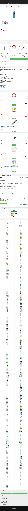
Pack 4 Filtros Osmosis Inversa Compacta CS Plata (7, 113)
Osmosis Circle (3, 85)
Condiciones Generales (4, 502)
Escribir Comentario (3, 203)
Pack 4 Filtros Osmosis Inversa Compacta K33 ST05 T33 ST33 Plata (9, 166)
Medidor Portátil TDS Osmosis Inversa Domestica (7, 126)
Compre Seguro (3, 497)
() (2, 101)
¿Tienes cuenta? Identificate (14, 493)
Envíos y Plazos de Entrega (4, 501)
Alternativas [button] (4, 64)
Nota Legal (2, 505)
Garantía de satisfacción (4, 498)
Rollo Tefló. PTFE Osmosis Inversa (14, 51)
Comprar (14, 118)
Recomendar (3, 35)
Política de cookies (3, 504)
